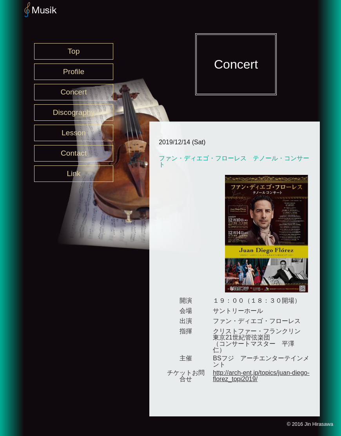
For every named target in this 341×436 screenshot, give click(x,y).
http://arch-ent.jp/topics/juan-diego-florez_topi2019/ (261, 375)
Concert (73, 92)
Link (73, 173)
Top (74, 51)
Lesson (74, 133)
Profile (73, 71)
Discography (74, 112)
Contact (74, 153)
